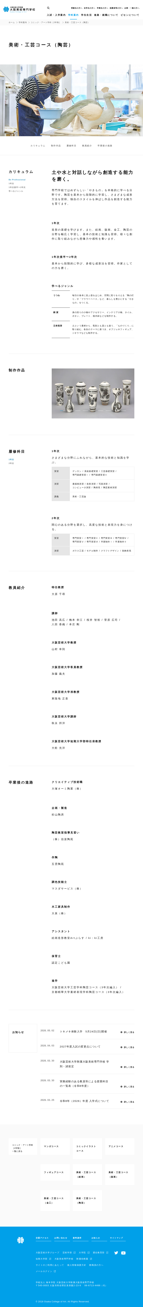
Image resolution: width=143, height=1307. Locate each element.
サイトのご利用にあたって (50, 1265)
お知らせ (95, 1238)
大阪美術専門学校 (63, 1259)
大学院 (82, 1252)
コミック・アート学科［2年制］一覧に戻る (22, 1148)
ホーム (12, 22)
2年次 (11, 463)
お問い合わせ (60, 1238)
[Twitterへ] (116, 1253)
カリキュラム (37, 145)
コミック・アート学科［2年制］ (46, 22)
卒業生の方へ (102, 8)
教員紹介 (87, 145)
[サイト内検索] (48, 8)
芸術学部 (67, 1252)
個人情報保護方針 (76, 1265)
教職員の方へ (96, 1265)
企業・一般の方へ (132, 8)
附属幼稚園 (82, 1259)
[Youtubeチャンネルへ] (123, 1253)
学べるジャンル (16, 191)
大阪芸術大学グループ (47, 1252)
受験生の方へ (76, 8)
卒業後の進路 (105, 145)
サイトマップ (116, 1238)
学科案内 (23, 22)
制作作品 (56, 145)
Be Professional (17, 180)
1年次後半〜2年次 (17, 187)
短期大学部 (42, 1259)
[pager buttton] (60, 127)
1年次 (11, 183)
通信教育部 (99, 1252)
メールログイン (44, 1271)
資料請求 (77, 1238)
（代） (96, 1285)
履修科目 (72, 145)
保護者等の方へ (116, 8)
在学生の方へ (89, 8)
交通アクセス (42, 1238)
